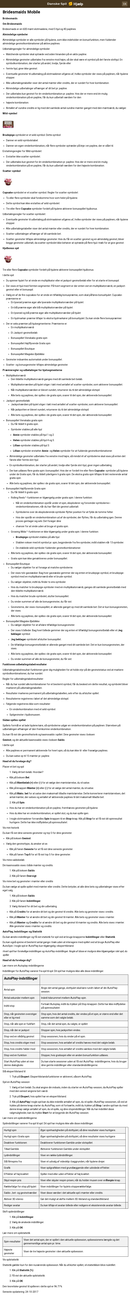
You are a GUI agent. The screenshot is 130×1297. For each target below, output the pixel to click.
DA (124, 4)
